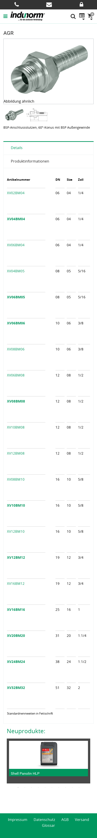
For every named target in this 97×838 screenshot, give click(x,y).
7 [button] (58, 787)
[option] (14, 115)
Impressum (17, 819)
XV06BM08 (16, 375)
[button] (6, 16)
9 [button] (72, 787)
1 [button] (18, 787)
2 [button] (25, 787)
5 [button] (45, 787)
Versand (82, 819)
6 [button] (52, 787)
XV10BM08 (16, 427)
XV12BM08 (16, 453)
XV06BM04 (16, 245)
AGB (65, 819)
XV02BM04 (16, 193)
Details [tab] (17, 147)
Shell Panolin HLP (25, 773)
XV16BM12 (16, 583)
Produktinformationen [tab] (30, 161)
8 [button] (65, 787)
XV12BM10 (16, 531)
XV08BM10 (16, 479)
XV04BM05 (16, 271)
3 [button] (31, 787)
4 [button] (38, 787)
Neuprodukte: (26, 731)
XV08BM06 (16, 349)
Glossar (48, 825)
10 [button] (79, 787)
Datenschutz (44, 819)
